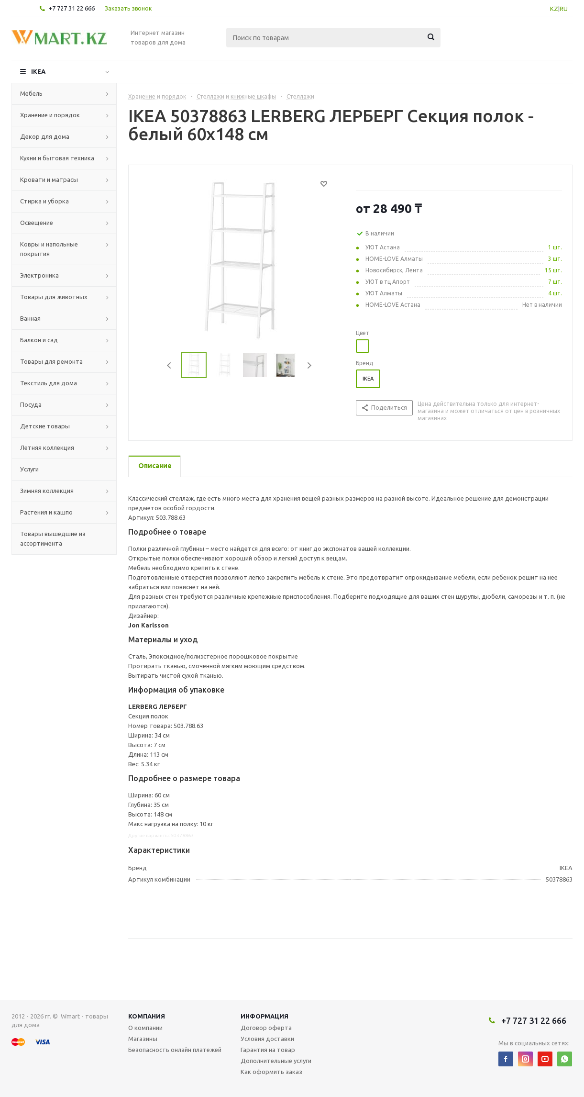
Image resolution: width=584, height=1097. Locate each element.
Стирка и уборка (44, 201)
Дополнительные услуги (276, 1060)
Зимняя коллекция (47, 490)
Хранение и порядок (50, 115)
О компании (145, 1027)
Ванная (30, 318)
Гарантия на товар (268, 1049)
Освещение (36, 222)
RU (564, 8)
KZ (554, 8)
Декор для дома (44, 136)
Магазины (142, 1038)
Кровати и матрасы (49, 179)
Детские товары (45, 426)
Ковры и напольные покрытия (49, 249)
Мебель (31, 93)
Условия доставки (267, 1038)
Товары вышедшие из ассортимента (53, 538)
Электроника (39, 275)
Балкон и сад (39, 339)
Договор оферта (266, 1027)
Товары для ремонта (51, 361)
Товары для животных (54, 296)
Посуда (31, 404)
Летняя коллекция (47, 447)
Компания (146, 1016)
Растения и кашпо (46, 512)
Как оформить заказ (271, 1071)
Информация (264, 1016)
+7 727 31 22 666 (71, 8)
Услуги (29, 469)
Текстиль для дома (48, 383)
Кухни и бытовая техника (57, 158)
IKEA (38, 71)
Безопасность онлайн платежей (174, 1049)
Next (309, 365)
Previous (169, 365)
